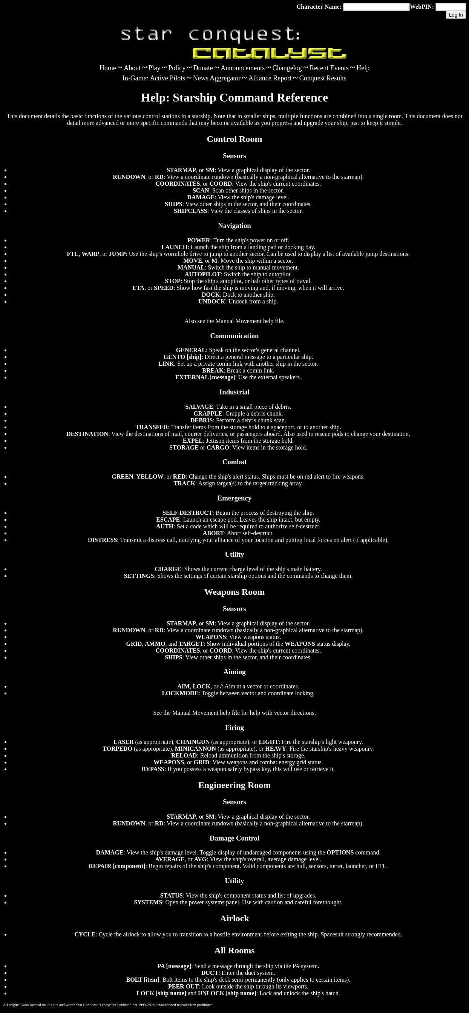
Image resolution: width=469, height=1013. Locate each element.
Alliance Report (269, 78)
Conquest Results (323, 78)
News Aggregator (217, 78)
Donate (203, 68)
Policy (176, 68)
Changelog (287, 68)
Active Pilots (167, 78)
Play (155, 68)
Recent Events (329, 68)
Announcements (243, 68)
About (132, 68)
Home (108, 68)
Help (362, 68)
